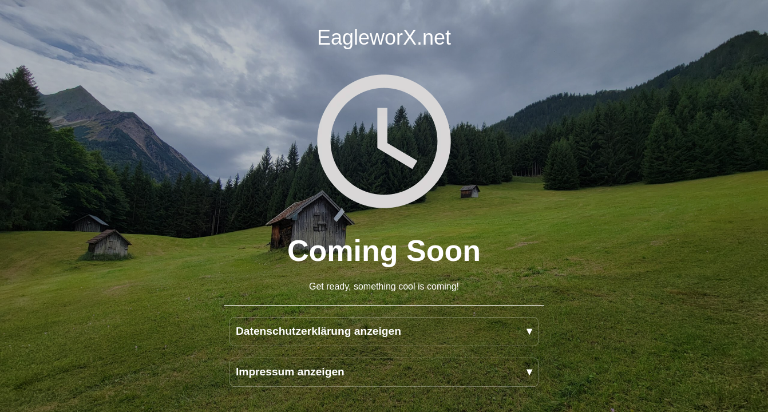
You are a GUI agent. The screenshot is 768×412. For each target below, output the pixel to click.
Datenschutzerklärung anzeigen (318, 331)
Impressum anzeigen (290, 372)
